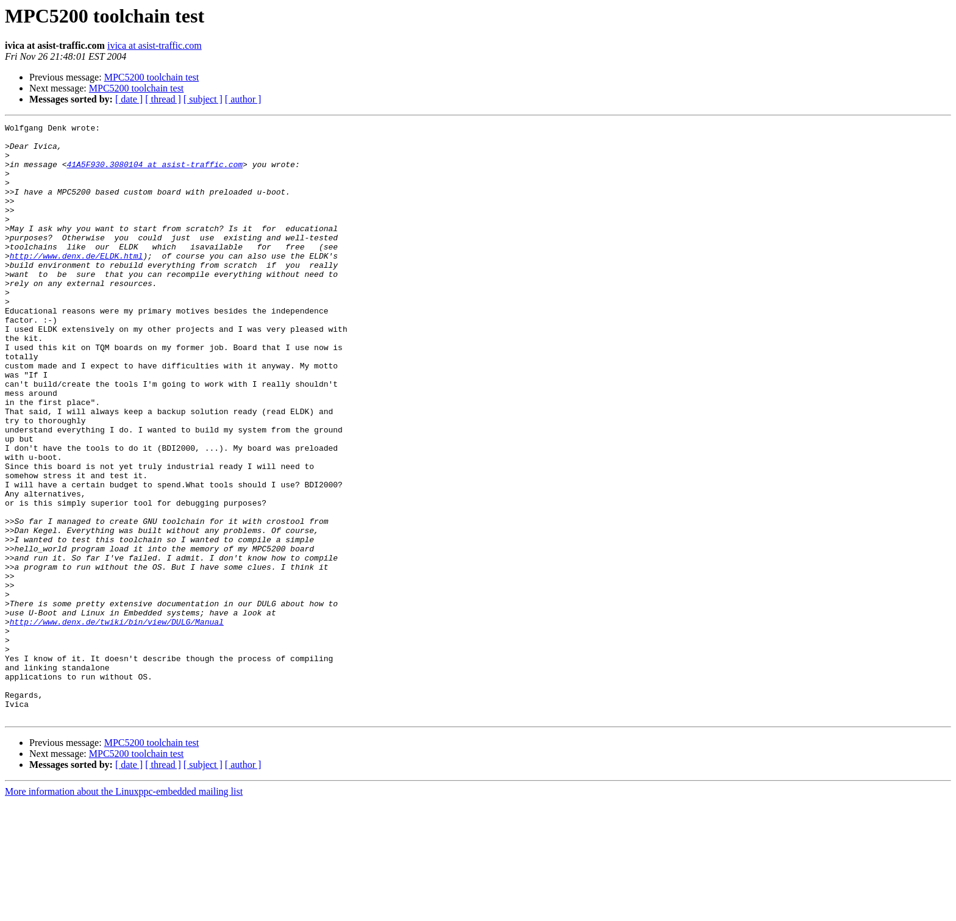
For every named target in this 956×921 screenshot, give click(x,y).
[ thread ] (163, 99)
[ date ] (129, 99)
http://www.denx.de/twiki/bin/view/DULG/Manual (117, 722)
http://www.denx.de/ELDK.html (76, 283)
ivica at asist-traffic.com (154, 45)
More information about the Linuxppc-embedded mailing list (124, 910)
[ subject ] (203, 99)
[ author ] (243, 99)
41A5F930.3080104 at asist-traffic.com (154, 173)
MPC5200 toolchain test (151, 77)
